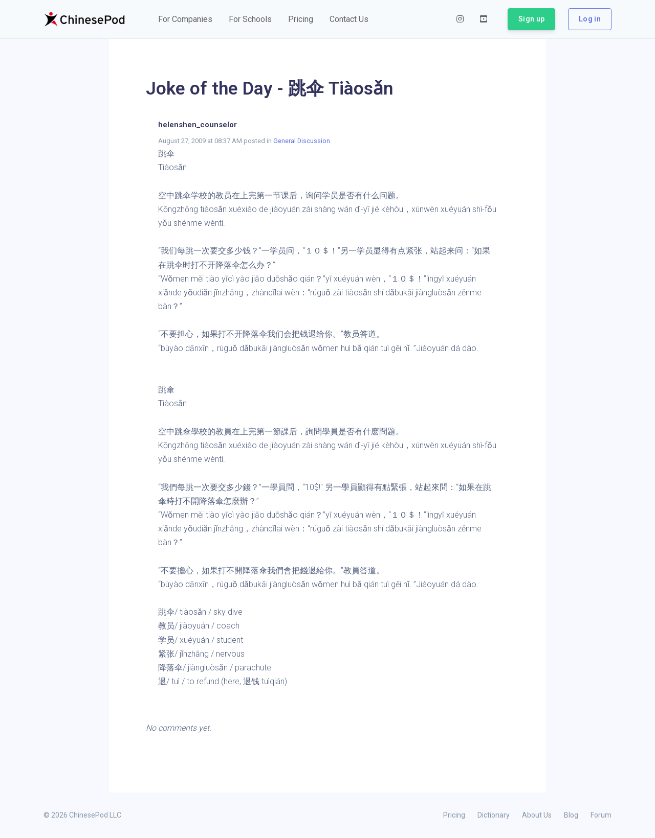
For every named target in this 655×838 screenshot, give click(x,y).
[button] (185, 19)
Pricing (454, 815)
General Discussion (301, 141)
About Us (537, 815)
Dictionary (493, 815)
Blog (571, 815)
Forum (601, 815)
